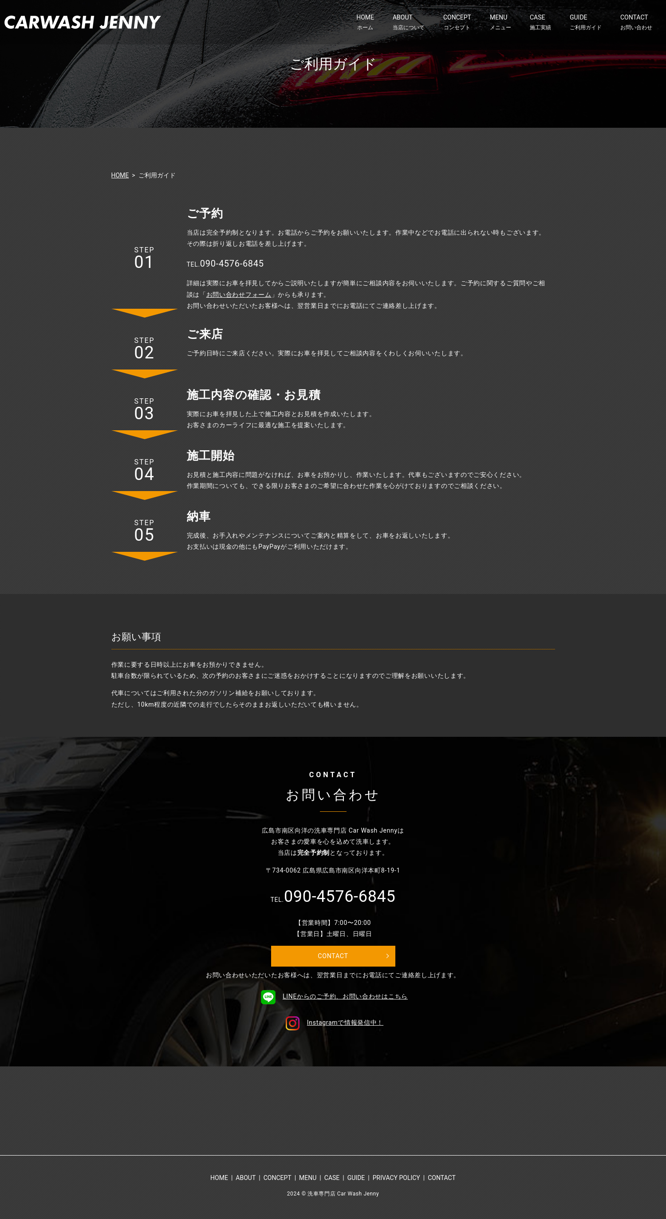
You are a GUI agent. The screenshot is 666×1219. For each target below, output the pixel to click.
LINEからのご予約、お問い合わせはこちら (333, 998)
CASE (540, 22)
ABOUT (409, 22)
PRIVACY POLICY (396, 1180)
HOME (365, 22)
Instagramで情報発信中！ (333, 1024)
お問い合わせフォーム (239, 294)
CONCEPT (457, 22)
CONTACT (636, 22)
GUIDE (586, 22)
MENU (500, 22)
